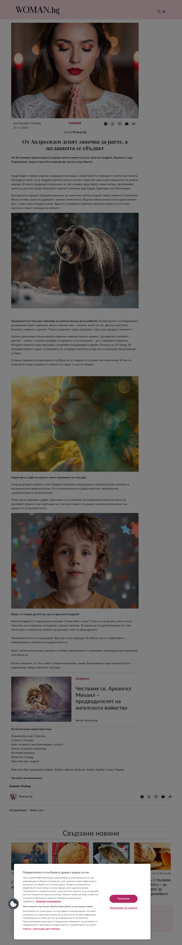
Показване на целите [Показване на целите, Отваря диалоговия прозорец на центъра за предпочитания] (123, 908)
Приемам (124, 898)
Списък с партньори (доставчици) (41, 929)
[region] (82, 901)
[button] (13, 903)
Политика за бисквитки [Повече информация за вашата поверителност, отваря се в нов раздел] (48, 901)
